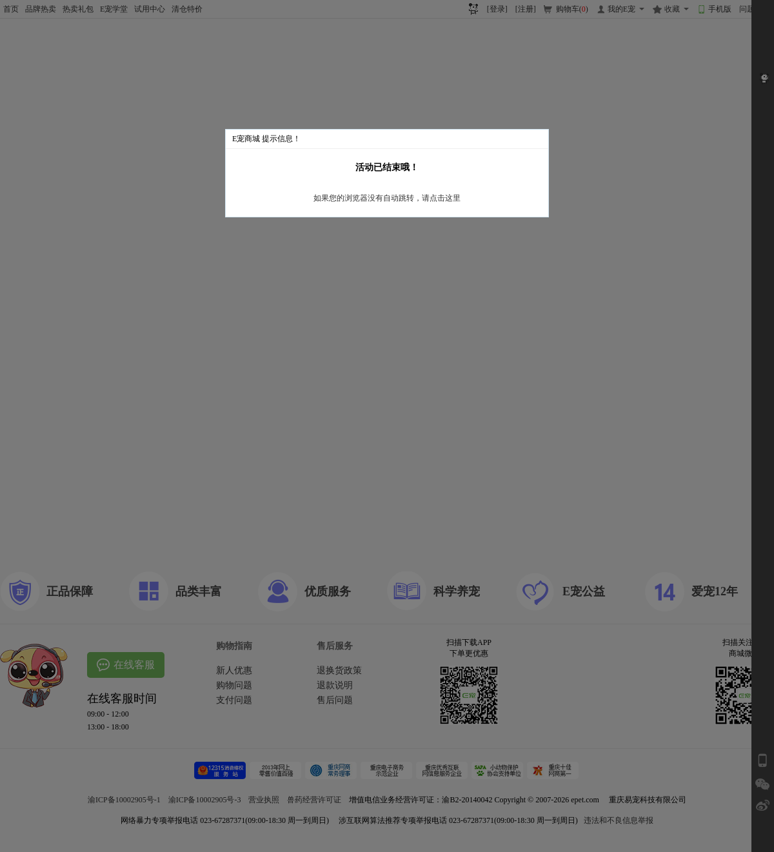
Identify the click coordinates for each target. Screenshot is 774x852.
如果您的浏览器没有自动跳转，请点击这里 (387, 198)
